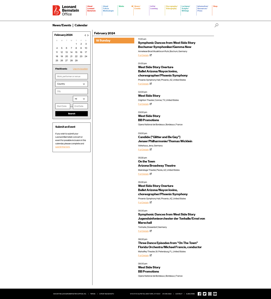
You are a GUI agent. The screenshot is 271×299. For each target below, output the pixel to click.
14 (71, 52)
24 (86, 56)
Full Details (143, 55)
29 (76, 60)
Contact (178, 294)
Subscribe (190, 294)
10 (86, 48)
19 (62, 56)
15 (76, 52)
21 (71, 56)
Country (61, 84)
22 (76, 56)
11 (57, 52)
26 (61, 60)
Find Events (61, 68)
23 (81, 56)
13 (67, 52)
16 (81, 52)
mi (76, 98)
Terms (92, 294)
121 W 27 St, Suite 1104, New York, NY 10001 (145, 294)
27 (66, 60)
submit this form (62, 147)
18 (57, 56)
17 (86, 52)
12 (62, 52)
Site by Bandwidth (106, 294)
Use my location (80, 68)
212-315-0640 (167, 294)
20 (66, 56)
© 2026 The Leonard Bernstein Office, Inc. (69, 294)
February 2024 (63, 35)
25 (57, 60)
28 (71, 60)
